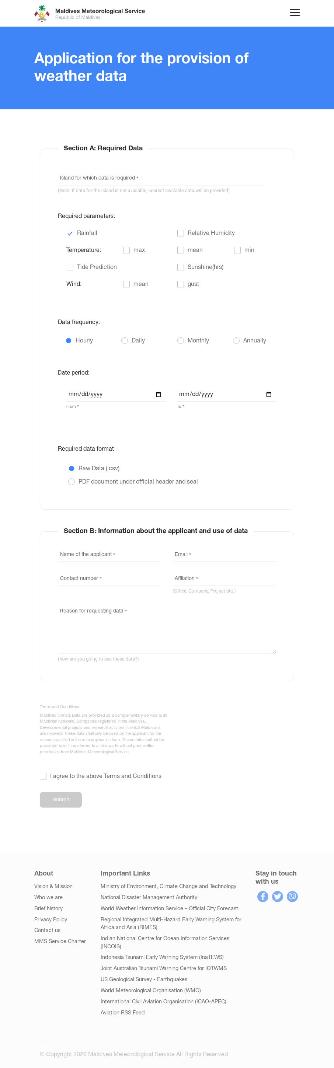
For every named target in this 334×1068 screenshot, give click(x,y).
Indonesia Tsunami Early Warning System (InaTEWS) (162, 957)
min (249, 250)
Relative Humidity (211, 233)
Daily (138, 341)
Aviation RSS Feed (123, 1013)
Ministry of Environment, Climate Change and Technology (168, 886)
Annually (254, 341)
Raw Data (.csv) (99, 468)
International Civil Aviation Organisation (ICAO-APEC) (163, 1002)
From (71, 407)
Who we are (48, 897)
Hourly (84, 341)
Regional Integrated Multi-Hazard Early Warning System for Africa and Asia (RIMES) (171, 924)
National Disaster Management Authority (149, 897)
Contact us (47, 930)
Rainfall (87, 233)
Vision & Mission (53, 886)
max (139, 250)
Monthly (198, 341)
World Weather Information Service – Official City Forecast (169, 909)
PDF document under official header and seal (138, 482)
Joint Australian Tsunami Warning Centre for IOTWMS (164, 968)
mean (195, 250)
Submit (61, 800)
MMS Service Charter (60, 941)
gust (193, 284)
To (179, 407)
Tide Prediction (97, 267)
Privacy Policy (50, 920)
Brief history (48, 909)
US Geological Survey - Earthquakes (144, 979)
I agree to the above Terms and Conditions (105, 776)
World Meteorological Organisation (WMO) (151, 991)
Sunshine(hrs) (205, 267)
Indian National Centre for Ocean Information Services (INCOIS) (165, 942)
